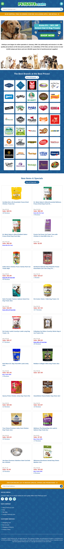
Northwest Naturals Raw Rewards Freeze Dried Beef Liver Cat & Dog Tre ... (46, 267)
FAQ (3, 510)
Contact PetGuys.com (8, 514)
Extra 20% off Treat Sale (40, 342)
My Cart (61, 4)
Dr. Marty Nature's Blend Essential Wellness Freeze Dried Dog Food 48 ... (47, 203)
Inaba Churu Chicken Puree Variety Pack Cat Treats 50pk (16, 267)
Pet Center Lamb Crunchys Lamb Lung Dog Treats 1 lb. (16, 332)
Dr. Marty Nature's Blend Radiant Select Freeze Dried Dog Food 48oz (14, 235)
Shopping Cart (6, 522)
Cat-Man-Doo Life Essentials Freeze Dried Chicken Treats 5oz (15, 203)
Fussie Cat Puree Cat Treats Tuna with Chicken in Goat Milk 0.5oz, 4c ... (45, 235)
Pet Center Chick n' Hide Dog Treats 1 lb (46, 299)
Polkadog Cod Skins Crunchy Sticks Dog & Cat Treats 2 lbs (47, 332)
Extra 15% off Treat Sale (8, 310)
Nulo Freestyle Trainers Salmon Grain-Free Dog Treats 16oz (15, 299)
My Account (5, 525)
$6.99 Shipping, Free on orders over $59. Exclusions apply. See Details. (32, 14)
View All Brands (32, 77)
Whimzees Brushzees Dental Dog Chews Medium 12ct (46, 461)
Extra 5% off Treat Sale (8, 277)
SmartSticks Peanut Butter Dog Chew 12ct (47, 396)
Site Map (4, 512)
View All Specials (32, 182)
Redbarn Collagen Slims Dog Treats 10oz (46, 363)
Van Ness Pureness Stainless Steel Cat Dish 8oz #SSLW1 (16, 461)
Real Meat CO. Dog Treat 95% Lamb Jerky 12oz (15, 364)
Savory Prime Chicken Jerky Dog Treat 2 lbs (16, 396)
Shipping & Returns (8, 527)
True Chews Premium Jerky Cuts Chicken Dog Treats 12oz (15, 429)
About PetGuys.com (8, 507)
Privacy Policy (6, 529)
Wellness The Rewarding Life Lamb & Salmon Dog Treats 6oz (45, 429)
